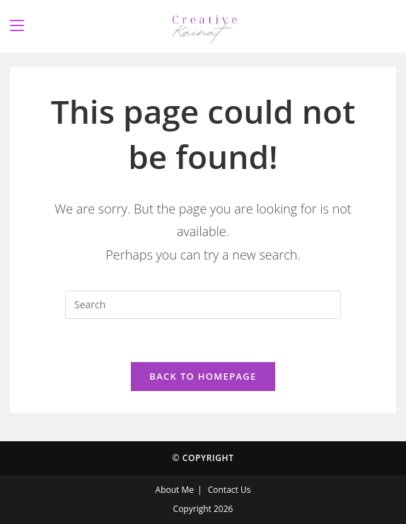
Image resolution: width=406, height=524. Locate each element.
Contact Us (229, 490)
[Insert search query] (203, 305)
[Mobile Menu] (17, 26)
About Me (175, 490)
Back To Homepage (202, 376)
